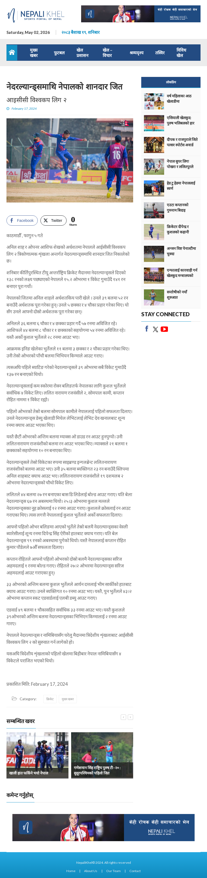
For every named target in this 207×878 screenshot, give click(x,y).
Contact (135, 871)
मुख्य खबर (34, 52)
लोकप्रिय (171, 82)
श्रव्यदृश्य (136, 52)
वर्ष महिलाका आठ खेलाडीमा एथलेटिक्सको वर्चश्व (181, 101)
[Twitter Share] (53, 220)
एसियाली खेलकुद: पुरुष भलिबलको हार (180, 120)
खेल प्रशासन (82, 52)
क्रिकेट (50, 699)
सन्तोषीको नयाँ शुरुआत (177, 295)
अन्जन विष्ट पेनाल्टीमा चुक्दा (181, 251)
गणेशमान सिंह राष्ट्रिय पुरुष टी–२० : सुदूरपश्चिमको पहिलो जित (97, 770)
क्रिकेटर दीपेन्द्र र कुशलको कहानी (178, 229)
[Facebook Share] (22, 220)
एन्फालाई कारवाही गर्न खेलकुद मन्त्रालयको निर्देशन (182, 275)
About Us (90, 871)
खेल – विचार (107, 52)
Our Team (113, 871)
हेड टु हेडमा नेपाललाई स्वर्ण (181, 186)
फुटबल (59, 52)
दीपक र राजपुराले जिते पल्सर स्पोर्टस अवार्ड (182, 142)
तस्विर (160, 52)
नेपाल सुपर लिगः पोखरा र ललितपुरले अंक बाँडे (180, 166)
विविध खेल (181, 52)
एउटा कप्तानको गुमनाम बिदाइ (177, 207)
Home (70, 871)
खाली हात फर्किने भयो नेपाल (28, 773)
